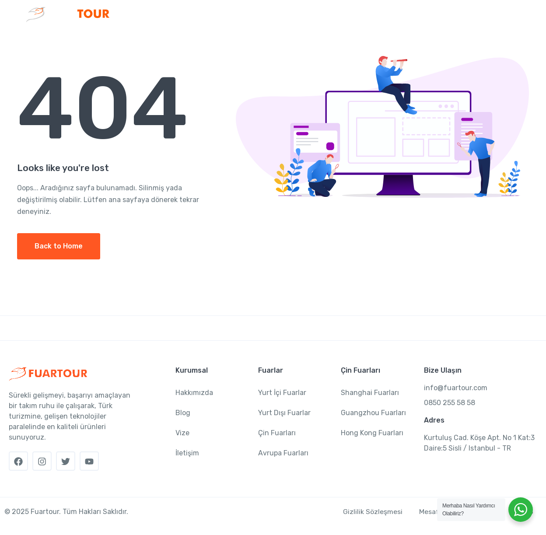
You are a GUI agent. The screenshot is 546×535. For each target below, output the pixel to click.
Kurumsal (192, 41)
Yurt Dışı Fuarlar (284, 413)
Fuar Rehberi (414, 41)
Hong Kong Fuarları (372, 433)
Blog (182, 413)
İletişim (500, 41)
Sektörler (354, 41)
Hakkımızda (194, 392)
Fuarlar (243, 41)
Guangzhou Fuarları (373, 413)
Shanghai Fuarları (370, 392)
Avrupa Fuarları (283, 453)
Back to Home (59, 246)
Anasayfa (145, 41)
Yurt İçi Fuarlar (282, 392)
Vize (465, 41)
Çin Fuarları (296, 41)
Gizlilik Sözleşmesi (370, 511)
